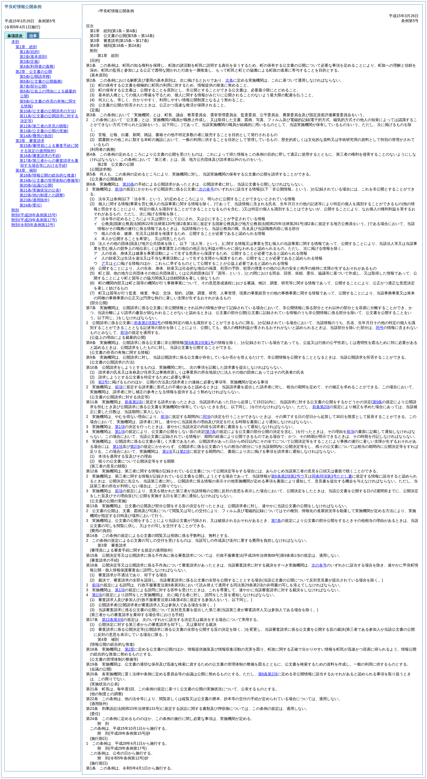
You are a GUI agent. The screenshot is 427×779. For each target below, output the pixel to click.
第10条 (129, 184)
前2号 (103, 382)
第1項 (120, 426)
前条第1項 (133, 402)
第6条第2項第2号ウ (287, 476)
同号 (379, 327)
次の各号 (206, 189)
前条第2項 (321, 407)
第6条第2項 (268, 674)
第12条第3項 (112, 619)
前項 (119, 189)
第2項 (135, 446)
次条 (229, 80)
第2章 (130, 649)
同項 (206, 416)
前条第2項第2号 (147, 323)
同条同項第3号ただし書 (332, 476)
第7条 (276, 520)
